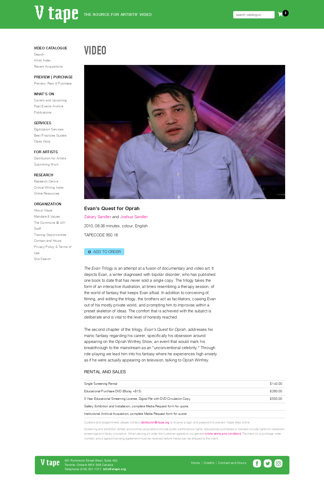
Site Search (42, 259)
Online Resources (46, 193)
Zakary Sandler (97, 217)
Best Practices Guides (50, 135)
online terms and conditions (223, 434)
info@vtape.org (114, 469)
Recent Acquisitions (48, 66)
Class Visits (42, 141)
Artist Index (42, 60)
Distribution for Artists (50, 158)
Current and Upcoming (50, 100)
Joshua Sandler (134, 217)
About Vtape (43, 210)
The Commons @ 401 (50, 223)
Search (39, 54)
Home (195, 463)
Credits (209, 463)
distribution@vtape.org (155, 422)
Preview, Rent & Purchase (53, 83)
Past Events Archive (49, 106)
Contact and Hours (48, 241)
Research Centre (46, 181)
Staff (37, 228)
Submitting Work (46, 164)
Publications (43, 112)
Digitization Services (49, 129)
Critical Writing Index (49, 187)
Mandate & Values (47, 216)
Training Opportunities (50, 235)
